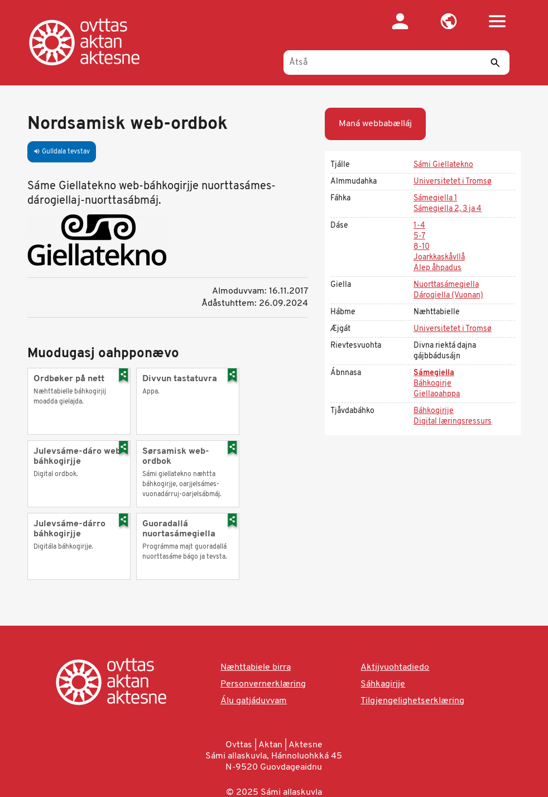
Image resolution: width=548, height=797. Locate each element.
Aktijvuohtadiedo (394, 667)
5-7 (419, 236)
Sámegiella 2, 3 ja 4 (448, 209)
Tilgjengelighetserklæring (412, 701)
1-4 (419, 225)
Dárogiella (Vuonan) (448, 295)
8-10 (422, 247)
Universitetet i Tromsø (453, 181)
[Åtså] (396, 62)
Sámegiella (434, 373)
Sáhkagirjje (382, 684)
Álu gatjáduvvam (253, 701)
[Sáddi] (495, 62)
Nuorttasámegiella (446, 285)
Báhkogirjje (434, 411)
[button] (449, 21)
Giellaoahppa (437, 394)
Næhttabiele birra (255, 667)
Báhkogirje (432, 383)
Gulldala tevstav (61, 151)
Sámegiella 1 (435, 198)
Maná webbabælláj (375, 123)
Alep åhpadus (438, 268)
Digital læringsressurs (453, 421)
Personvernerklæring (263, 684)
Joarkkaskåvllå (439, 257)
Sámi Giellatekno (443, 165)
